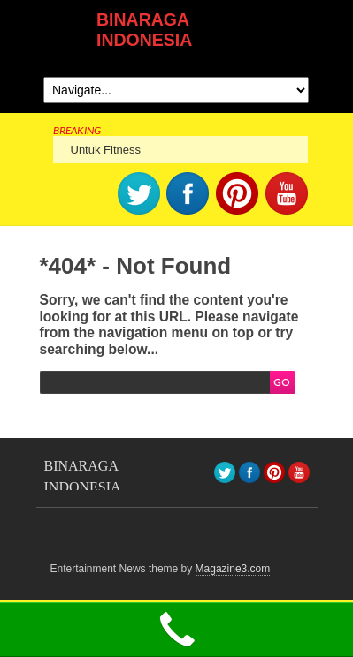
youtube (286, 193)
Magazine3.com (233, 569)
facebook (187, 193)
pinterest (237, 193)
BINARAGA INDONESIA (144, 29)
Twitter (139, 193)
